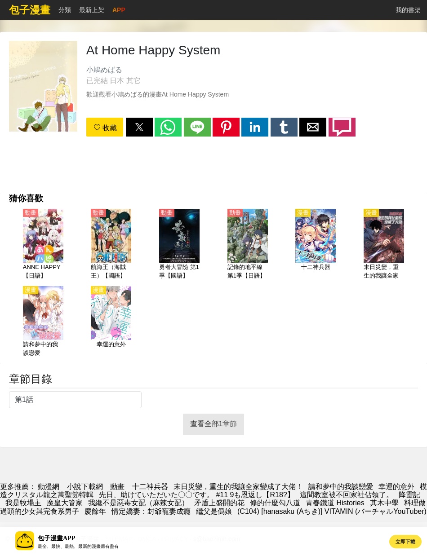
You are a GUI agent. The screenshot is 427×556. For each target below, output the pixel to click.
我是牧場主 (23, 503)
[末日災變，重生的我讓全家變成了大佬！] (384, 245)
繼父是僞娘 (214, 511)
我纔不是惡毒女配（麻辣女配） (138, 503)
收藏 (105, 128)
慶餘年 (95, 511)
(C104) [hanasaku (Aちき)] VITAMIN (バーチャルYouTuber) (332, 511)
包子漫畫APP (56, 538)
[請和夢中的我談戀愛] (43, 322)
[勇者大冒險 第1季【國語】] (179, 245)
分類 (64, 9)
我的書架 (408, 9)
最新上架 (91, 9)
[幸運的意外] (111, 322)
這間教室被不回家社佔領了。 (346, 495)
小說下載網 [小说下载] (85, 486)
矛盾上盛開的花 (219, 503)
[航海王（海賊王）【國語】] (111, 245)
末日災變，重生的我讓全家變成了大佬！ (238, 486)
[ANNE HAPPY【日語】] (43, 245)
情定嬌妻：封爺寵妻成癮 (151, 511)
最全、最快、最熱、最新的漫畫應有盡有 (78, 546)
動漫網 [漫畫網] (48, 486)
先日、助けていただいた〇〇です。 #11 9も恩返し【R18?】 (196, 495)
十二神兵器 (150, 486)
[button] (139, 127)
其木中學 (384, 503)
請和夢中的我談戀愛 (340, 486)
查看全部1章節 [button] (213, 424)
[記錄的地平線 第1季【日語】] (247, 245)
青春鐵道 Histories (335, 503)
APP (118, 9)
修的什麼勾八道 (275, 503)
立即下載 (405, 541)
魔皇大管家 (65, 503)
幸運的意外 (396, 486)
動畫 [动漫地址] (117, 486)
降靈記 (409, 495)
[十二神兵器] (315, 245)
